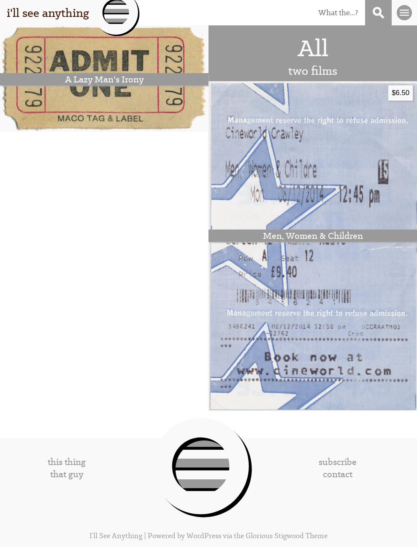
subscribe (338, 462)
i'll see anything (48, 13)
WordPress (204, 535)
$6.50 (400, 93)
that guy (67, 474)
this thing (67, 462)
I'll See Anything (116, 535)
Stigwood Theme (301, 535)
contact (337, 474)
